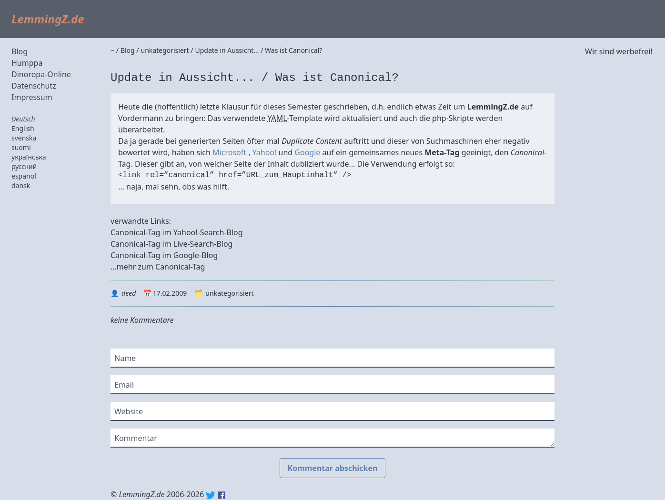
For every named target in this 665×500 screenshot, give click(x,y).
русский (24, 166)
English (22, 128)
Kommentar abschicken (333, 468)
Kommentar (135, 438)
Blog (19, 51)
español (23, 175)
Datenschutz (33, 85)
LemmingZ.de (47, 19)
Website (128, 411)
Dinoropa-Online (41, 74)
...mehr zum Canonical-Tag (158, 266)
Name (125, 358)
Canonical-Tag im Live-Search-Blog (171, 244)
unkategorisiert (229, 293)
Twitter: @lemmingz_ (210, 495)
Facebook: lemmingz (221, 495)
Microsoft (230, 152)
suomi (21, 147)
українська (28, 156)
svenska (23, 137)
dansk (20, 185)
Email (124, 385)
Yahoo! (264, 152)
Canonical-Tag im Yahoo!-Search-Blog (177, 232)
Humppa (26, 63)
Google (307, 152)
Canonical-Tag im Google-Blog (164, 255)
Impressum (31, 97)
